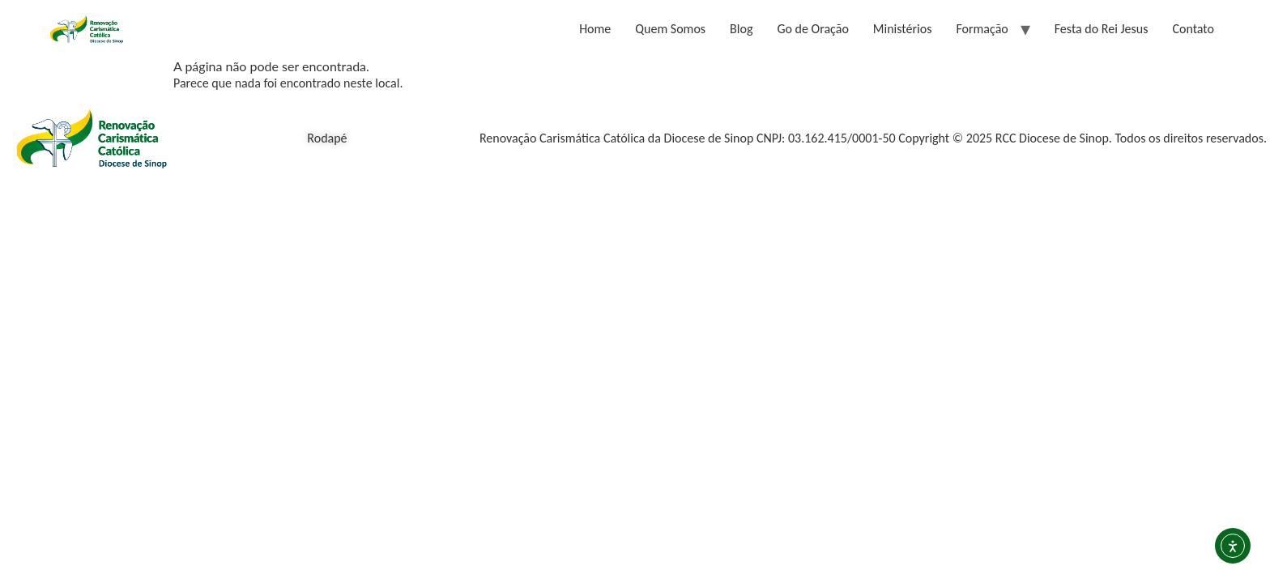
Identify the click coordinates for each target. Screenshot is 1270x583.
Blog (741, 28)
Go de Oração (812, 28)
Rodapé (327, 138)
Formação (982, 28)
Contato (1193, 28)
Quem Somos (670, 28)
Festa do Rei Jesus (1102, 28)
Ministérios (902, 28)
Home (595, 28)
